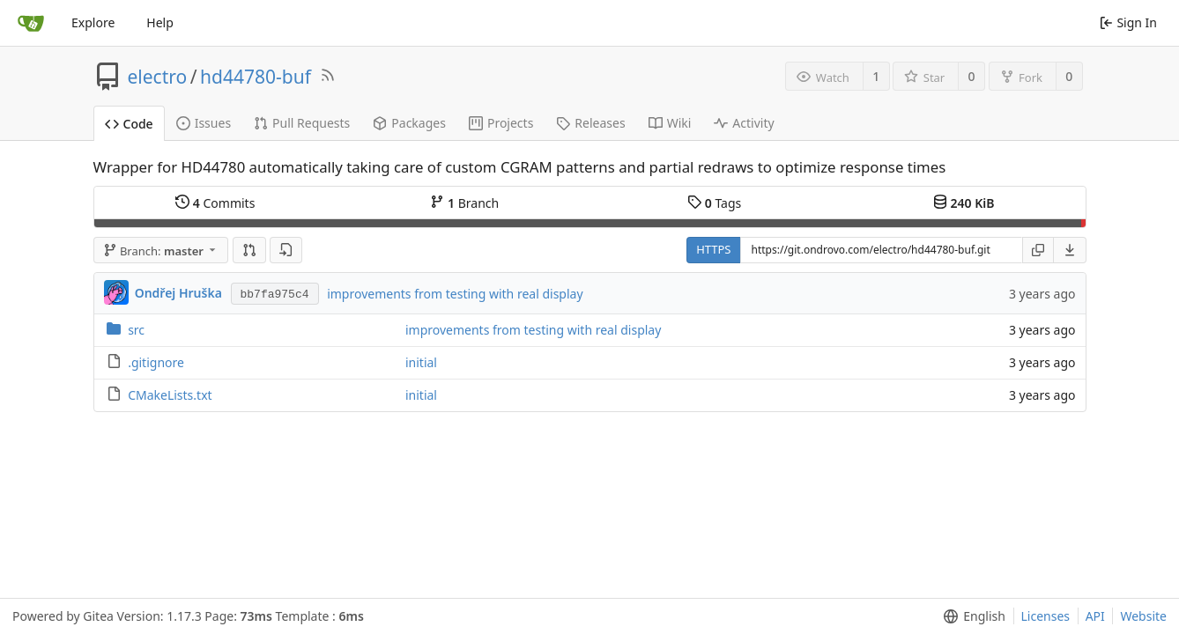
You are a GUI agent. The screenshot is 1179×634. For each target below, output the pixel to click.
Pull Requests (302, 122)
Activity (744, 122)
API (1095, 616)
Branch (464, 203)
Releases (590, 122)
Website (1143, 616)
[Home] (31, 23)
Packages (409, 122)
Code (129, 123)
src (136, 329)
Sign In (1128, 22)
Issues (203, 122)
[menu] (1070, 250)
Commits (215, 203)
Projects (501, 122)
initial (421, 362)
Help (160, 22)
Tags (714, 203)
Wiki (670, 122)
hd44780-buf (255, 76)
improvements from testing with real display (454, 293)
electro (158, 76)
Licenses (1046, 616)
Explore (93, 22)
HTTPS (713, 249)
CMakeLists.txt (169, 395)
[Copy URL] (1038, 250)
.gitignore (156, 362)
